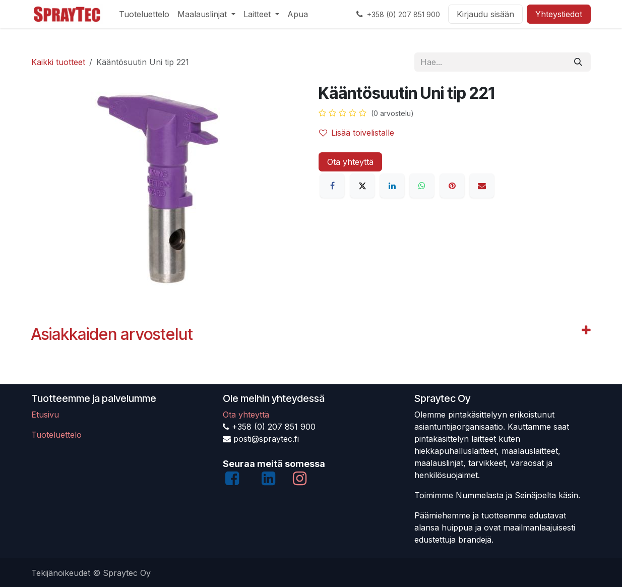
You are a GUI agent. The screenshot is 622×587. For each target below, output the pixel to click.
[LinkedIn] (392, 185)
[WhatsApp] (422, 185)
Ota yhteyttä (350, 162)
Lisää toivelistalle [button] (356, 133)
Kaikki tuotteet (58, 62)
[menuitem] (144, 14)
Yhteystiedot (558, 14)
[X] (362, 185)
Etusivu (45, 414)
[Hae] (578, 62)
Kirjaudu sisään (485, 14)
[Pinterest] (452, 185)
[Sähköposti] (482, 185)
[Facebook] (332, 185)
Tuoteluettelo (56, 435)
